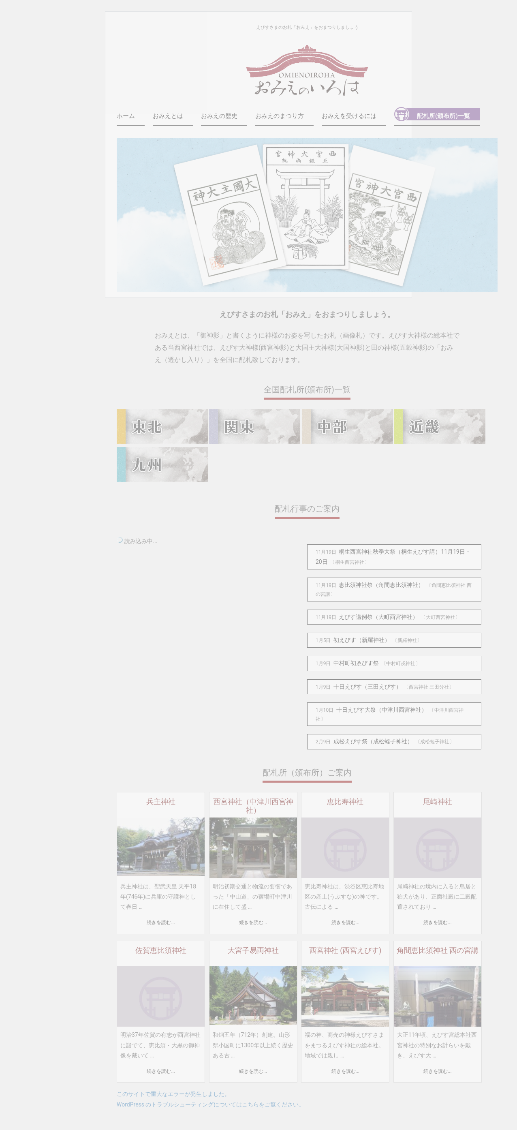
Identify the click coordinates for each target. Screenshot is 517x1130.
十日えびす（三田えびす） (367, 686)
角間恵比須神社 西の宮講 (438, 950)
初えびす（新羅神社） (361, 640)
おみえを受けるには (349, 116)
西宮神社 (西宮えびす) (345, 950)
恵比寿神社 (345, 802)
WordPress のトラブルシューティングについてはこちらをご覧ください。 (211, 1104)
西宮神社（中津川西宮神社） (253, 806)
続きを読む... (161, 922)
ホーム (126, 116)
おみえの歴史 (219, 116)
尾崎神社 (437, 802)
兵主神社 (160, 802)
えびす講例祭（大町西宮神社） (378, 617)
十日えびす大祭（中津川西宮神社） (381, 709)
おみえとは (168, 116)
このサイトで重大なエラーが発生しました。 (173, 1094)
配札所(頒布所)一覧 (443, 116)
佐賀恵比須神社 (160, 950)
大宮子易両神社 (253, 950)
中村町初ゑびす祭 (356, 663)
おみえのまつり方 (279, 116)
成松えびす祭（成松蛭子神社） (373, 741)
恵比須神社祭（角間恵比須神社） (381, 585)
